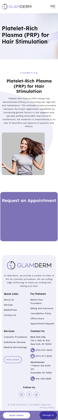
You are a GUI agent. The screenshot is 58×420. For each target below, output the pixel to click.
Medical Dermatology (15, 347)
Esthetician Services (15, 342)
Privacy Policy (47, 407)
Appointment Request (42, 323)
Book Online (12, 359)
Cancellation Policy (40, 313)
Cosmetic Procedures (15, 337)
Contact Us (10, 315)
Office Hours (37, 318)
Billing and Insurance (41, 308)
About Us (9, 299)
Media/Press (10, 310)
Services (8, 305)
